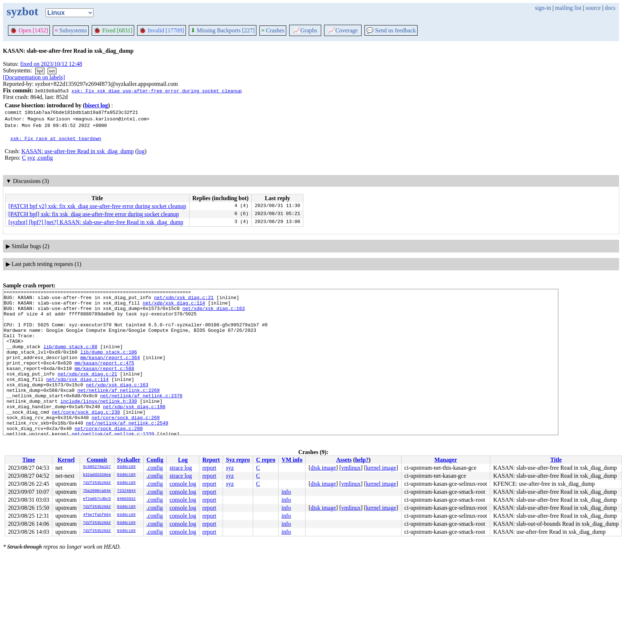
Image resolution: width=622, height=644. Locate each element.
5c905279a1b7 (97, 467)
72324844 (126, 491)
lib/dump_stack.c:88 (70, 358)
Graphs (305, 30)
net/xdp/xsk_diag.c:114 (174, 306)
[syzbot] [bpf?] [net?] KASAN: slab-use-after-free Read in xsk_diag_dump (95, 222)
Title (556, 460)
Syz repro (238, 460)
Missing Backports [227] (223, 30)
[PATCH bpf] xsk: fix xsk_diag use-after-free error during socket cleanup (93, 214)
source (593, 8)
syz (31, 158)
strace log (181, 468)
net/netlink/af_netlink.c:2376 (141, 417)
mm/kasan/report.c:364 (110, 371)
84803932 (126, 499)
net (52, 70)
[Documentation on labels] (34, 77)
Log (183, 460)
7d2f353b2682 (97, 483)
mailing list (568, 8)
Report (211, 460)
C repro (265, 460)
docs (610, 8)
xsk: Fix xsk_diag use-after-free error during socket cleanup (156, 90)
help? (361, 460)
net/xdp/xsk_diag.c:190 (134, 430)
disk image (323, 468)
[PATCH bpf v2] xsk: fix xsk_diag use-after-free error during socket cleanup (97, 206)
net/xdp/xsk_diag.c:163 (213, 312)
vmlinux (350, 468)
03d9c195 (126, 467)
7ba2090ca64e (97, 491)
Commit (97, 460)
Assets (344, 460)
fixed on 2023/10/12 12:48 (51, 64)
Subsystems (71, 30)
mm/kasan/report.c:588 (104, 384)
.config (45, 158)
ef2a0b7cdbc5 (97, 499)
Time (28, 460)
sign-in (543, 8)
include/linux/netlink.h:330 (98, 424)
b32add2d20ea (97, 475)
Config (155, 460)
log (140, 151)
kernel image (381, 468)
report (209, 468)
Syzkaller (128, 460)
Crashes (272, 30)
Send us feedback (391, 30)
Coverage (343, 30)
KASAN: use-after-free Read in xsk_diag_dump (77, 151)
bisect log (96, 105)
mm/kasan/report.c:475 (104, 378)
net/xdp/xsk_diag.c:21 (184, 299)
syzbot (22, 11)
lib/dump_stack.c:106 (108, 365)
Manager (445, 460)
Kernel (66, 460)
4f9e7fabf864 (97, 515)
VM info (292, 460)
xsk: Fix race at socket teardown (56, 138)
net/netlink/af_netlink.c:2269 (118, 411)
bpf (40, 70)
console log (183, 484)
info (286, 492)
